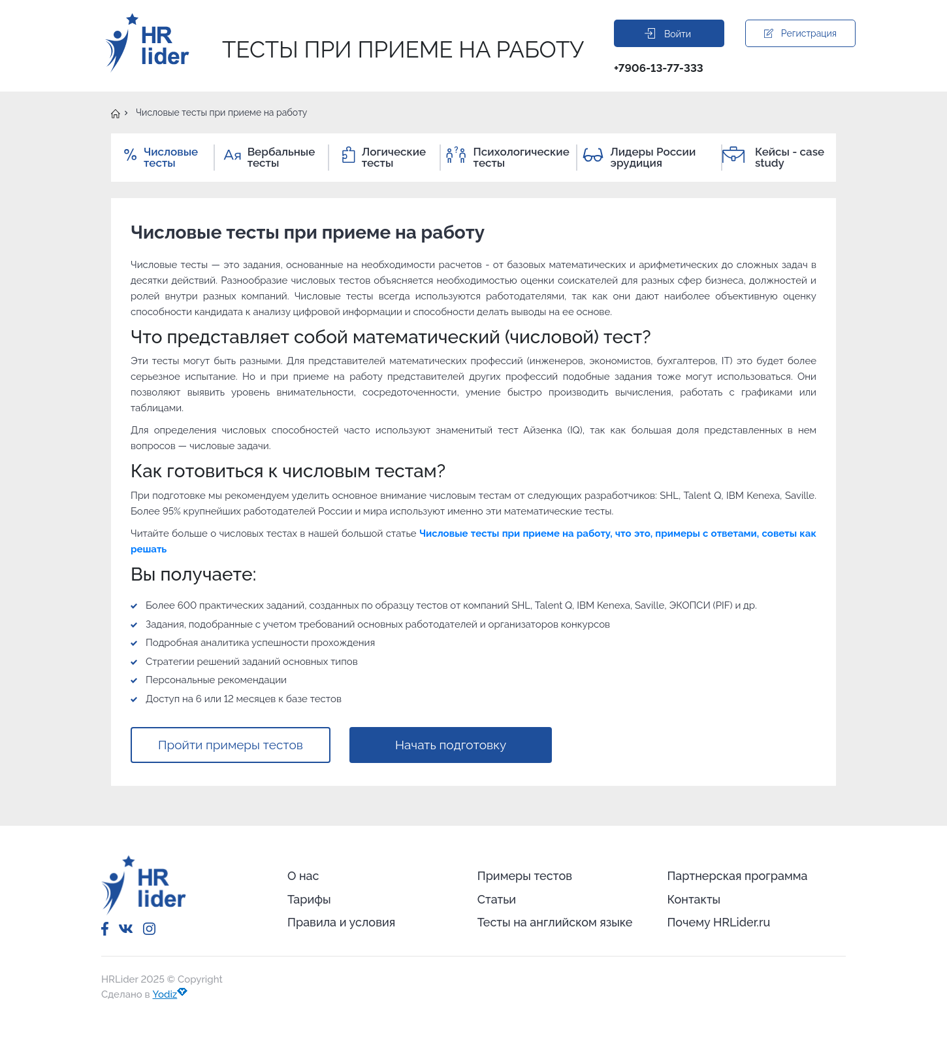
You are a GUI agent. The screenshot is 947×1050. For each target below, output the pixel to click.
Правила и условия (341, 922)
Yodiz (170, 994)
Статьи (496, 899)
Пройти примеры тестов (230, 744)
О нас (303, 876)
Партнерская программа (737, 876)
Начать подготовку (450, 744)
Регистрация (800, 33)
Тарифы (309, 899)
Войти (668, 33)
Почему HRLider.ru (718, 922)
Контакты (693, 899)
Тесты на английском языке (555, 922)
